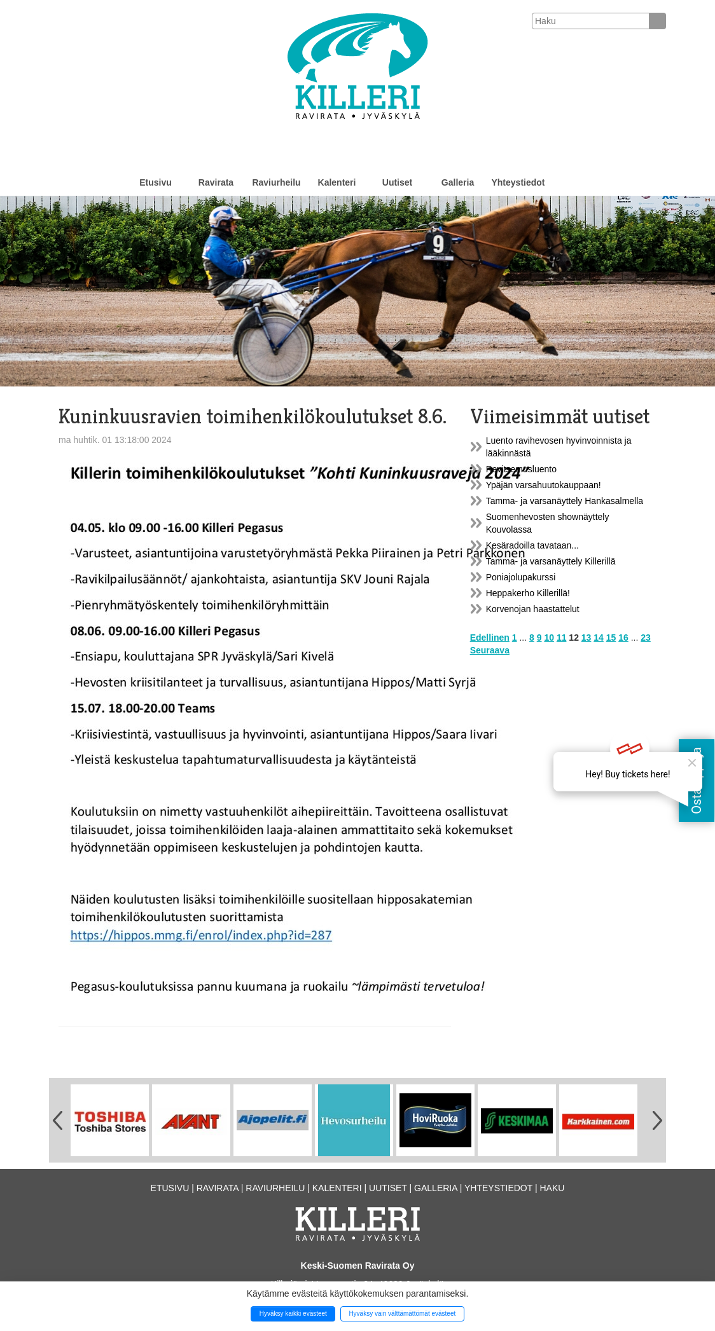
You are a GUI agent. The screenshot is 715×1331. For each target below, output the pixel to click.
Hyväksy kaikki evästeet (293, 1313)
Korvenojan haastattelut (533, 609)
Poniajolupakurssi (521, 577)
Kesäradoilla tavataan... (532, 545)
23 (646, 637)
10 (549, 637)
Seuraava (490, 650)
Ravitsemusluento (521, 469)
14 (599, 637)
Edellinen (490, 637)
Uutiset (397, 182)
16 (623, 637)
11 (562, 637)
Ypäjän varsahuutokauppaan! (543, 485)
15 (611, 637)
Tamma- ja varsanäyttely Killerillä (551, 561)
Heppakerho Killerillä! (528, 593)
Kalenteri (337, 182)
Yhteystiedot (518, 182)
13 (586, 637)
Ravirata (215, 182)
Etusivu (155, 182)
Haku (551, 1188)
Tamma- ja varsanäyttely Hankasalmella (564, 501)
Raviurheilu (276, 182)
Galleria (457, 182)
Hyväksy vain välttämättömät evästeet (402, 1313)
